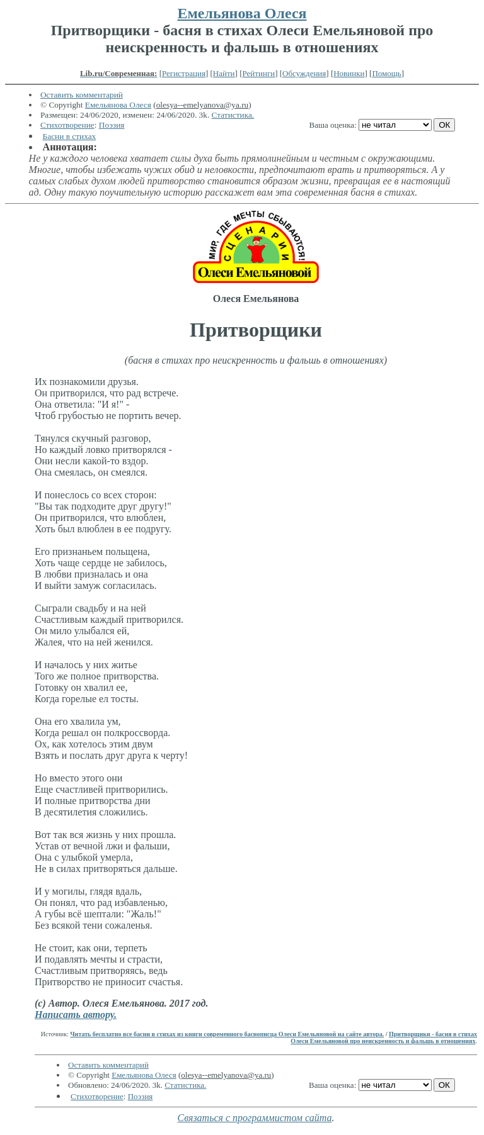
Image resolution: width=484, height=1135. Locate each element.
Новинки (348, 73)
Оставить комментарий (81, 94)
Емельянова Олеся (241, 13)
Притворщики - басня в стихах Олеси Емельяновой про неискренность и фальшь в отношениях (384, 1037)
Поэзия (112, 125)
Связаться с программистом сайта (255, 1117)
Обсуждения (304, 73)
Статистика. (233, 115)
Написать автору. (76, 1014)
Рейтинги (259, 73)
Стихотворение (67, 125)
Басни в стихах (69, 136)
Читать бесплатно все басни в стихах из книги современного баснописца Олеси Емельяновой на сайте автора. (227, 1034)
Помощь (386, 73)
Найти (224, 73)
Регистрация (183, 73)
